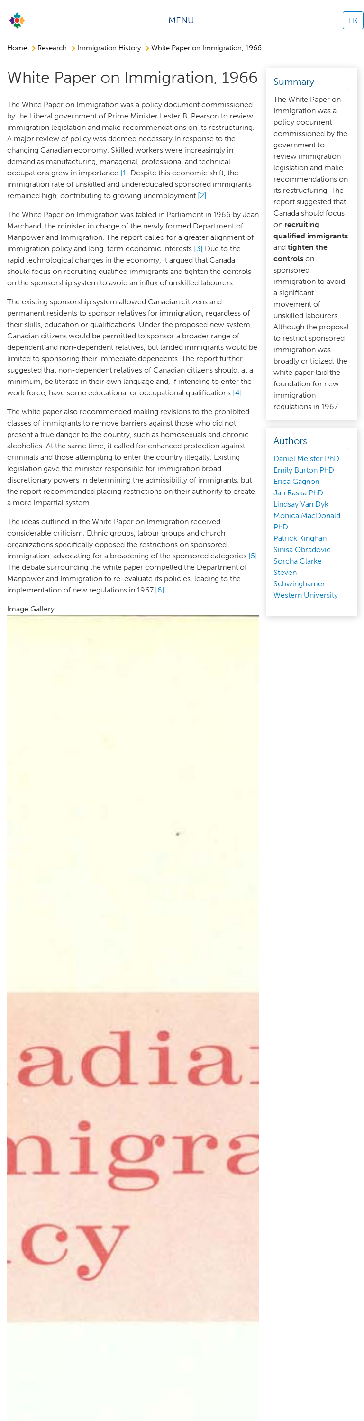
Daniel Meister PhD (306, 458)
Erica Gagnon (296, 481)
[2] (202, 195)
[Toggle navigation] (185, 20)
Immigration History (109, 48)
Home (17, 48)
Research (52, 48)
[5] (252, 555)
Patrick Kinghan (300, 538)
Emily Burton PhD (303, 469)
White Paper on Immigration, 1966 (206, 48)
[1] (124, 172)
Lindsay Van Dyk (300, 504)
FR (353, 20)
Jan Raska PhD (298, 492)
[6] (159, 589)
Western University (305, 595)
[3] (198, 248)
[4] (237, 392)
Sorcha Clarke (297, 560)
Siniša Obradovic (302, 549)
